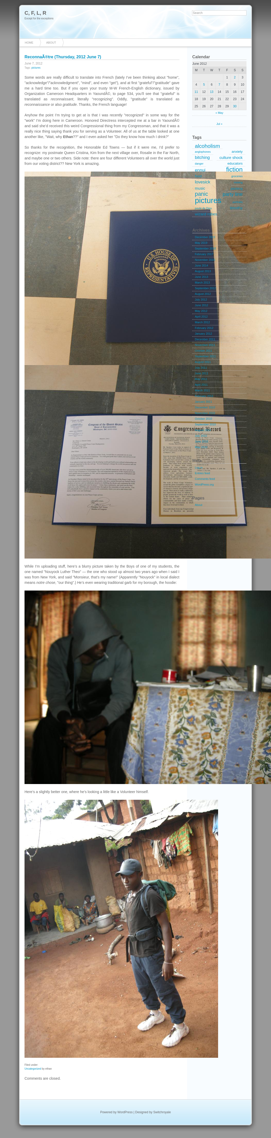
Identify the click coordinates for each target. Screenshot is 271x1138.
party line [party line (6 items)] (233, 194)
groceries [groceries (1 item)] (237, 176)
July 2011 (201, 367)
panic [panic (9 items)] (201, 194)
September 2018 (205, 248)
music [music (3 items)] (200, 188)
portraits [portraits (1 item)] (238, 202)
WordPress (125, 1112)
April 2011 (201, 384)
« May (219, 112)
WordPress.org (204, 484)
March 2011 (202, 390)
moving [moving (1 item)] (238, 182)
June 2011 (201, 373)
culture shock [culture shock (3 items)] (231, 157)
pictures (36, 67)
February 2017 (204, 254)
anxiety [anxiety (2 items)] (237, 152)
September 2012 (205, 288)
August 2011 (203, 362)
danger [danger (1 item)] (199, 163)
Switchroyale (162, 1112)
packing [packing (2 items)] (237, 188)
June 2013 (201, 276)
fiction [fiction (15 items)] (234, 169)
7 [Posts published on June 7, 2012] (219, 84)
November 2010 (205, 413)
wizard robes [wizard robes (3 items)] (206, 214)
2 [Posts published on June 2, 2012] (235, 77)
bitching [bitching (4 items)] (202, 157)
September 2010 (205, 424)
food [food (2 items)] (198, 176)
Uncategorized (33, 1068)
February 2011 (204, 396)
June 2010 (201, 441)
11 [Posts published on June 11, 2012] (196, 92)
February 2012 (204, 327)
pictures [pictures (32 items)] (208, 200)
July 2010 (201, 435)
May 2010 (201, 447)
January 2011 (203, 401)
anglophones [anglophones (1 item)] (203, 151)
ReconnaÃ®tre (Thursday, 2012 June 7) (63, 57)
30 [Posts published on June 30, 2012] (234, 106)
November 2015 (205, 259)
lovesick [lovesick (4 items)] (202, 182)
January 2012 (203, 333)
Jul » (219, 123)
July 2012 (201, 299)
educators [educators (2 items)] (235, 163)
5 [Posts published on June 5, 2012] (204, 84)
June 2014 (201, 265)
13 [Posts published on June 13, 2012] (211, 92)
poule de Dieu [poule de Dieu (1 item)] (203, 208)
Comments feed (205, 478)
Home (29, 42)
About (51, 42)
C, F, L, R (35, 13)
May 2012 (201, 310)
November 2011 (205, 344)
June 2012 (201, 305)
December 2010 (205, 407)
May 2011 (201, 379)
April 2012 (201, 316)
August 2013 (203, 271)
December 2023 (205, 237)
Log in (199, 467)
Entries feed (202, 473)
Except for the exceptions (39, 18)
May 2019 (201, 242)
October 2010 (203, 418)
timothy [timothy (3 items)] (236, 208)
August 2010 (203, 430)
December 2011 (205, 339)
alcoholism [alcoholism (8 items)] (207, 146)
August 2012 (203, 293)
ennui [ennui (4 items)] (200, 170)
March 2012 (202, 322)
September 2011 (205, 356)
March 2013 (202, 282)
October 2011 (203, 350)
